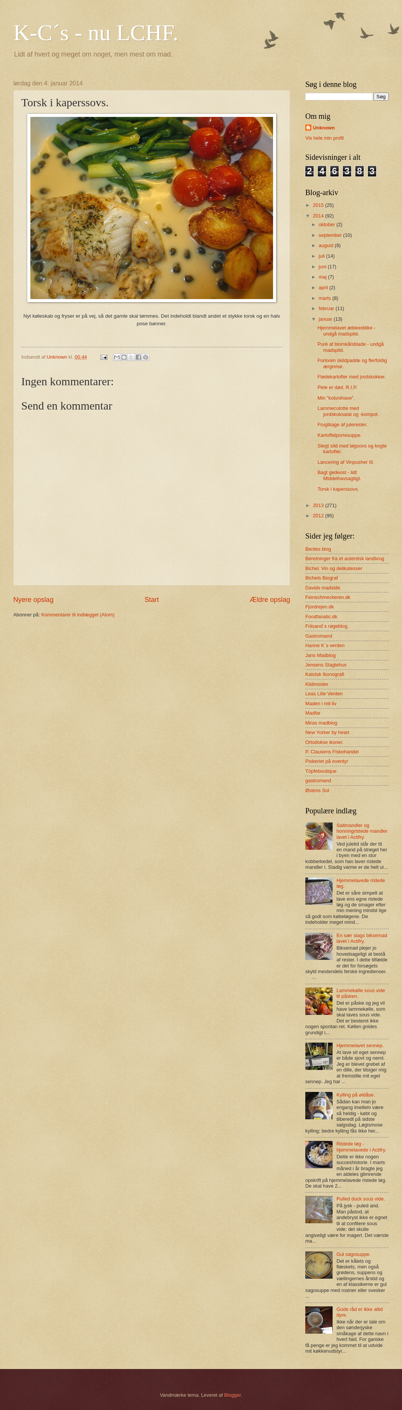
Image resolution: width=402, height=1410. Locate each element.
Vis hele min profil (324, 138)
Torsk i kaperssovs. (338, 489)
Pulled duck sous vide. (360, 1199)
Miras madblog (321, 723)
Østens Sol (317, 790)
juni (323, 266)
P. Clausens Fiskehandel (332, 752)
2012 (319, 515)
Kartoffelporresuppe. (339, 435)
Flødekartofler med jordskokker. (351, 377)
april (324, 287)
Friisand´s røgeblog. (327, 626)
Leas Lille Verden (324, 693)
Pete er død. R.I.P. (337, 387)
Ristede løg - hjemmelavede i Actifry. (361, 1146)
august (326, 245)
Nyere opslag (33, 599)
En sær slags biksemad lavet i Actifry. (361, 938)
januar (326, 319)
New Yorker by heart (327, 732)
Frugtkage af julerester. (342, 424)
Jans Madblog (320, 655)
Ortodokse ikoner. (324, 742)
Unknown (324, 128)
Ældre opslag (270, 599)
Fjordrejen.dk (319, 607)
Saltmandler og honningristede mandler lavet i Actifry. (362, 831)
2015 (319, 205)
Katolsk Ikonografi (324, 674)
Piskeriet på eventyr (326, 761)
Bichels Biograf (321, 578)
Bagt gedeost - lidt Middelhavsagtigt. (339, 475)
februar (327, 308)
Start (151, 599)
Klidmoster (316, 684)
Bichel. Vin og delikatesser (334, 568)
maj (323, 277)
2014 (319, 216)
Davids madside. (323, 588)
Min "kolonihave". (336, 398)
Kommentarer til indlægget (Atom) (78, 615)
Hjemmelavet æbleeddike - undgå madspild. (346, 330)
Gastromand (318, 636)
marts (325, 298)
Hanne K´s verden (325, 645)
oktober (327, 224)
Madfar (312, 713)
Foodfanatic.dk (321, 616)
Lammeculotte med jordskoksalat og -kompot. (348, 411)
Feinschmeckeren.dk (327, 597)
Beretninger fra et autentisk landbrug (344, 558)
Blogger (232, 1395)
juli (322, 256)
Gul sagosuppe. (353, 1254)
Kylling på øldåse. (355, 1095)
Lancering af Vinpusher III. (345, 462)
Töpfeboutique (320, 771)
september (331, 235)
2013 (319, 505)
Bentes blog (318, 549)
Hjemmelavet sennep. (360, 1045)
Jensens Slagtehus (326, 665)
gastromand (318, 780)
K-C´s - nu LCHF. (95, 32)
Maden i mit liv (320, 703)
